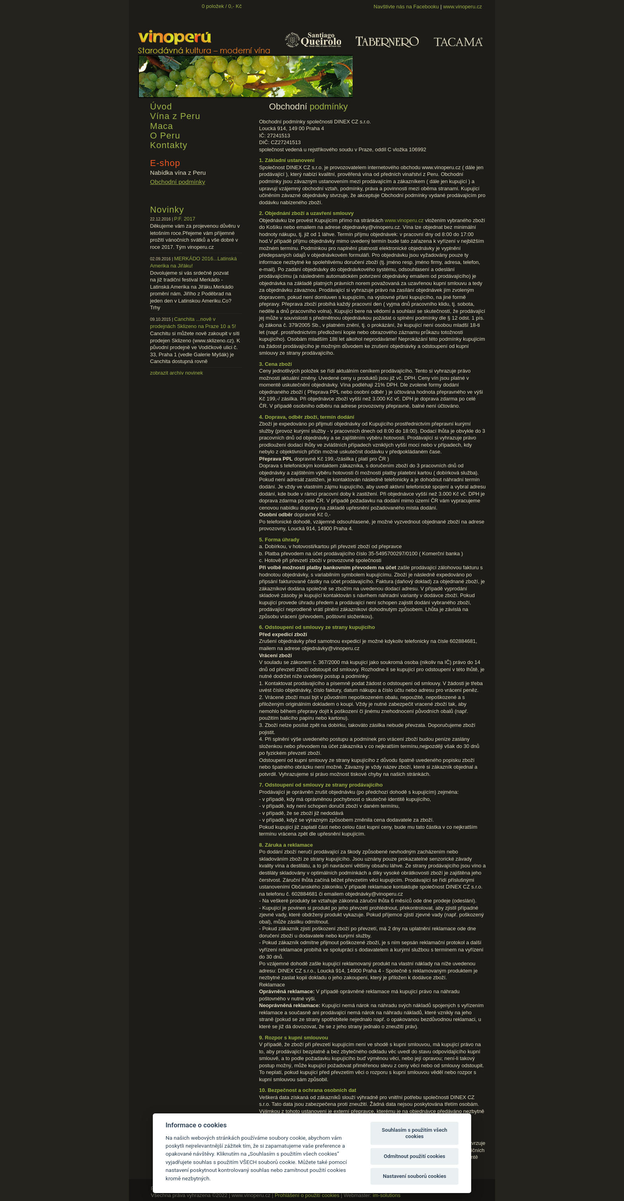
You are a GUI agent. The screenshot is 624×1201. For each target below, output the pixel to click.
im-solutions (386, 1195)
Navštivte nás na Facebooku (406, 7)
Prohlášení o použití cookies (307, 1195)
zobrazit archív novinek (176, 373)
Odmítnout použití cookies (414, 1156)
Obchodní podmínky (177, 181)
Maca (161, 126)
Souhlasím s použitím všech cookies (414, 1133)
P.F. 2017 (184, 219)
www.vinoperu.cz (462, 7)
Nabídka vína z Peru (178, 172)
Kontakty (168, 145)
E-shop (165, 163)
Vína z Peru (175, 116)
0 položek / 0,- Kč (222, 6)
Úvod (161, 106)
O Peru (165, 136)
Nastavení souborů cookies (414, 1176)
